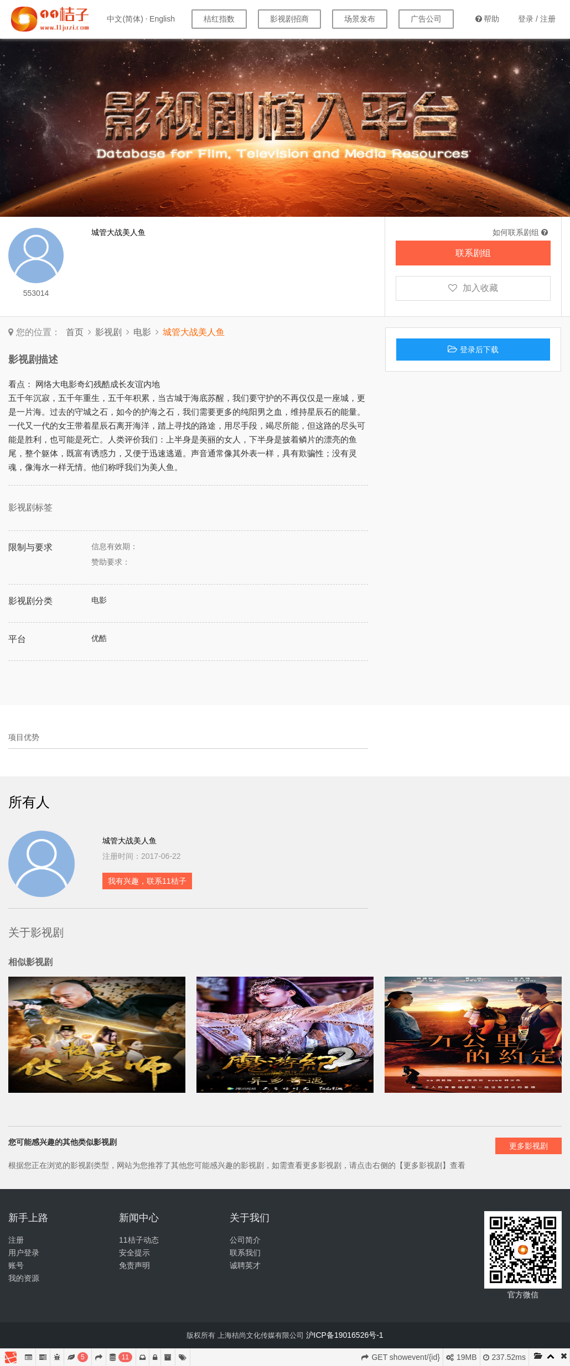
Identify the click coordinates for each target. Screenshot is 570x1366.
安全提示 (134, 1252)
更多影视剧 (528, 1145)
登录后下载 (473, 349)
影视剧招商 (289, 18)
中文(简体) (125, 18)
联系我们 (245, 1252)
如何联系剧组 (520, 232)
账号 (16, 1265)
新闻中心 (139, 1217)
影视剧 (108, 332)
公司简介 (245, 1239)
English (162, 18)
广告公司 (426, 18)
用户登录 (23, 1252)
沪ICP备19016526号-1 (345, 1335)
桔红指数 (219, 18)
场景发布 (359, 18)
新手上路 (28, 1217)
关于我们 (250, 1217)
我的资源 (23, 1278)
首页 (75, 332)
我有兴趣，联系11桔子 (147, 881)
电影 (142, 332)
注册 (548, 18)
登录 (525, 18)
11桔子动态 (139, 1239)
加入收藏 (473, 288)
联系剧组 (473, 253)
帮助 (487, 18)
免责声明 (134, 1265)
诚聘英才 (245, 1265)
